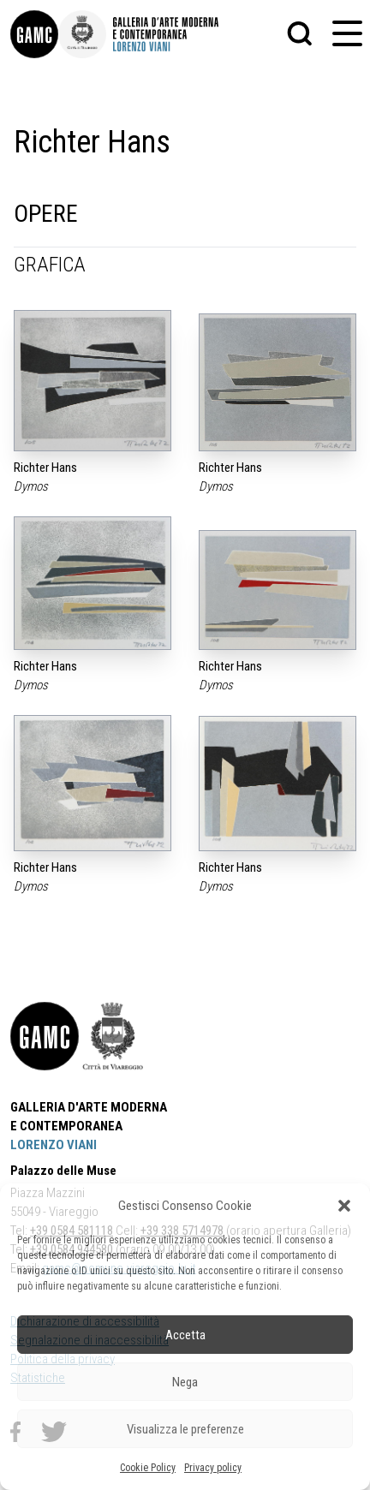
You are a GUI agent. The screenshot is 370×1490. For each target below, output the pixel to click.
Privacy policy (213, 1468)
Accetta (185, 1335)
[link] (34, 34)
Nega (185, 1382)
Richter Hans (45, 467)
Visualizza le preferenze (185, 1429)
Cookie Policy (148, 1468)
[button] (344, 1205)
